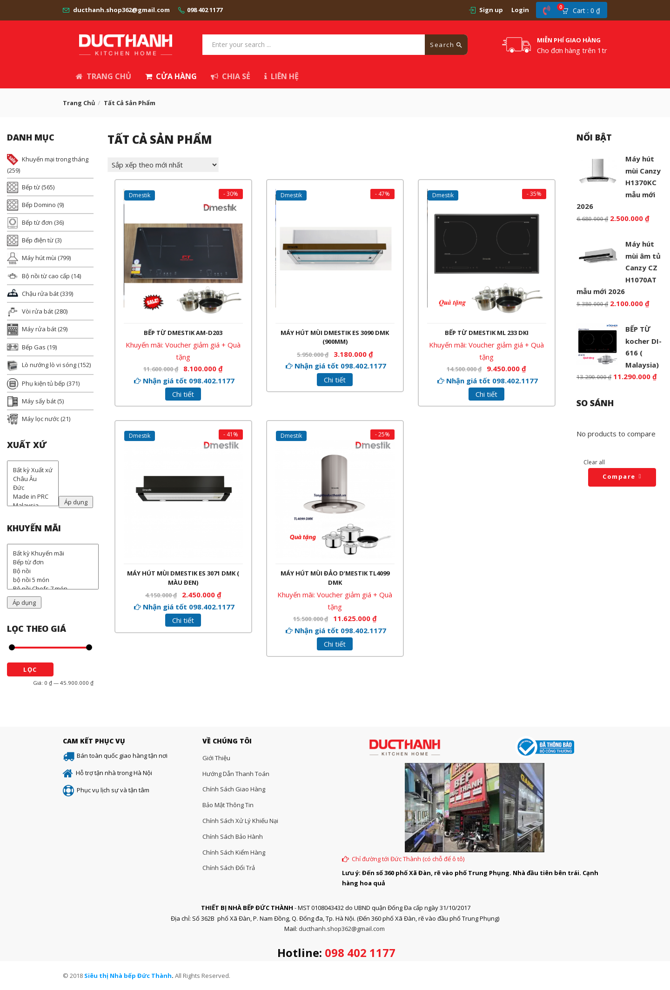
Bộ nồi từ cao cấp (46, 276)
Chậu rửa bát (40, 293)
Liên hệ (281, 76)
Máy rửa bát (39, 329)
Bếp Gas (34, 347)
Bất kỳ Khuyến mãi (53, 553)
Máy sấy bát (39, 401)
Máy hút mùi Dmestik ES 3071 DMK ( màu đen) (183, 578)
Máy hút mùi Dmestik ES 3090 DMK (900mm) (335, 336)
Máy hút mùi (39, 258)
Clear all (594, 462)
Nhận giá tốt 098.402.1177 (188, 379)
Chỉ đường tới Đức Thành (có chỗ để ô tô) (408, 859)
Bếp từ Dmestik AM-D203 (183, 332)
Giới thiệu (216, 758)
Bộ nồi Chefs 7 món (53, 588)
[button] (584, 10)
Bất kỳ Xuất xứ (33, 470)
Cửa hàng (171, 76)
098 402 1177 (204, 10)
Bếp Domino (39, 205)
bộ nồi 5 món (53, 579)
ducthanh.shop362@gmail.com (121, 10)
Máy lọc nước (40, 419)
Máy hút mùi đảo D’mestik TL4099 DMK (335, 578)
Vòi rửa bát (37, 311)
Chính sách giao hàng (233, 789)
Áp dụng (75, 502)
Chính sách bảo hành (232, 836)
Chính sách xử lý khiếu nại (240, 820)
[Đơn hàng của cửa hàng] (163, 164)
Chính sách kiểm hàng (233, 852)
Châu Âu (33, 479)
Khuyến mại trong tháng (55, 159)
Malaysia (33, 505)
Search (446, 44)
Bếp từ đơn (37, 222)
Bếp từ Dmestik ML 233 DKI (487, 332)
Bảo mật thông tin (228, 805)
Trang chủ (103, 76)
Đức (33, 487)
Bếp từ (31, 187)
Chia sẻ (230, 76)
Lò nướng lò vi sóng (49, 365)
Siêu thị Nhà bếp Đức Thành (128, 975)
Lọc (30, 669)
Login (520, 10)
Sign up (491, 10)
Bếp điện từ (38, 240)
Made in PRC (33, 496)
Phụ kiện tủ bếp (43, 383)
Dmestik (140, 196)
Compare (619, 476)
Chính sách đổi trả (228, 867)
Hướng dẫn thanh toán (235, 773)
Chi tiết (183, 393)
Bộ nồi (53, 571)
